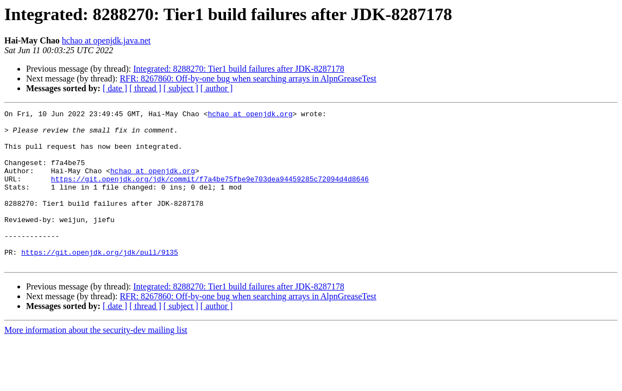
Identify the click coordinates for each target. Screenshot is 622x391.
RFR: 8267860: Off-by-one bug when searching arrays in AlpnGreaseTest (248, 78)
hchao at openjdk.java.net (106, 40)
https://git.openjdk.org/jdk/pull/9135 (99, 281)
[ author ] (216, 88)
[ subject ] (181, 88)
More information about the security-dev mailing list (95, 360)
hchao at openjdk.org (250, 115)
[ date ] (115, 88)
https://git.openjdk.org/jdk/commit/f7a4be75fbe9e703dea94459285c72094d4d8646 (210, 193)
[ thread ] (145, 88)
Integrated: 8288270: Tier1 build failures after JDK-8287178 (238, 68)
